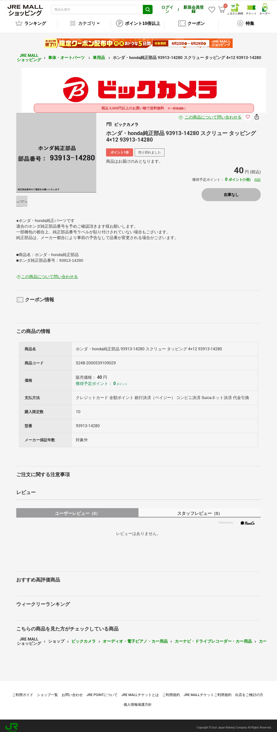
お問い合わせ (72, 691)
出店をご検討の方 (249, 691)
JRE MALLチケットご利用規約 (208, 691)
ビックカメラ (83, 637)
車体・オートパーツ (67, 53)
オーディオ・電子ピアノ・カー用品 (135, 637)
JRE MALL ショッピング (29, 54)
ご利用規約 (171, 691)
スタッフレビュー (199, 509)
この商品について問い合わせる (213, 113)
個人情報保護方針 (138, 701)
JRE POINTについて (102, 691)
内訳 (257, 176)
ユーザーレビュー (77, 509)
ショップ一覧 (47, 691)
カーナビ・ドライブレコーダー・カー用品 (213, 637)
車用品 (99, 53)
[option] (56, 149)
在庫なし (231, 191)
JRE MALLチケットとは (140, 691)
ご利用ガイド (22, 691)
